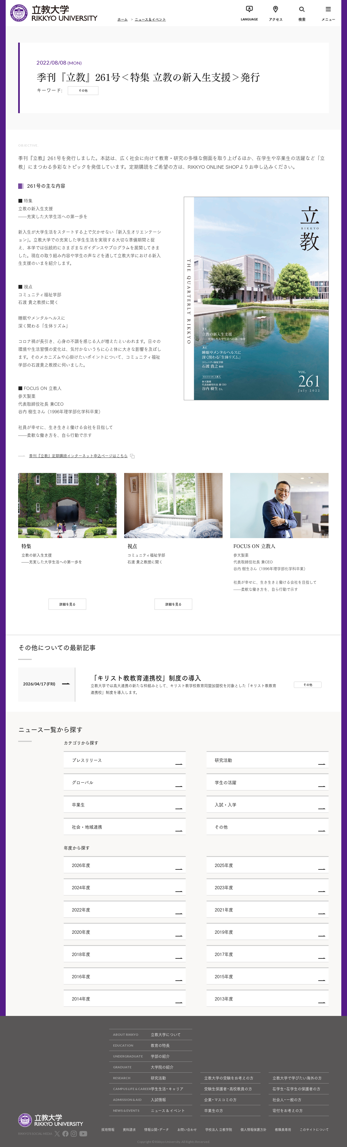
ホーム (122, 19)
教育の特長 (139, 1045)
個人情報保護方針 (253, 1129)
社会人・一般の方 (286, 1099)
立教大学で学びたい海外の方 (297, 1078)
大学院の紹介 (141, 1067)
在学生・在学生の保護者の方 (296, 1088)
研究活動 (137, 1078)
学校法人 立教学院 (218, 1129)
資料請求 (129, 1129)
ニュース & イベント (147, 1110)
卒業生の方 (213, 1110)
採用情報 (107, 1129)
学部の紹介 (139, 1056)
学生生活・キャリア (146, 1089)
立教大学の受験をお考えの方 (228, 1078)
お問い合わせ (187, 1129)
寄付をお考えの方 (287, 1110)
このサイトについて (314, 1129)
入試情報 (137, 1099)
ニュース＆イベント (150, 19)
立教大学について (145, 1034)
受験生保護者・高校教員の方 (228, 1088)
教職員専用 (283, 1129)
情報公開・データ (156, 1129)
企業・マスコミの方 (220, 1099)
